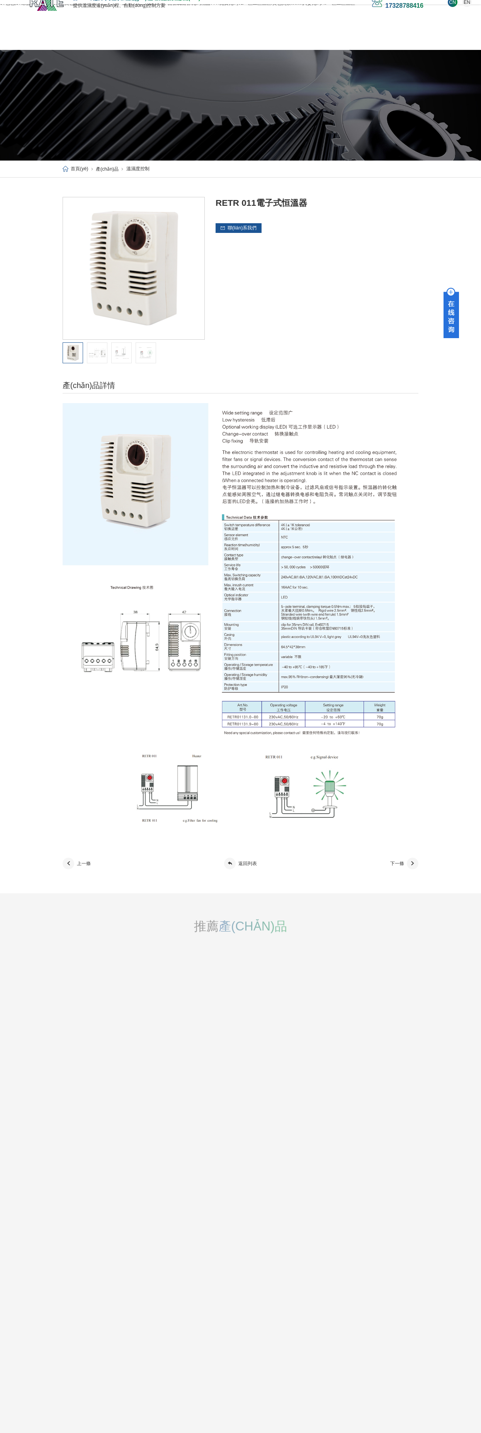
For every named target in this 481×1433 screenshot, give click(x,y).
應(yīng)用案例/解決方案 (229, 36)
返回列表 (240, 863)
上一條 (77, 863)
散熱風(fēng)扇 (128, 1319)
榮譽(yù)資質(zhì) (79, 1310)
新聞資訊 (71, 1301)
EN (413, 14)
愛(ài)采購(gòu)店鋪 (93, 50)
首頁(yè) (81, 36)
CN (399, 14)
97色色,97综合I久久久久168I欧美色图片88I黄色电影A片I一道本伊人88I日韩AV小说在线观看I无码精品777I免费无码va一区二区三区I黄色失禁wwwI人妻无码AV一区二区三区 (240, 1429)
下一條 (404, 863)
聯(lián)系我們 (337, 36)
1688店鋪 (381, 36)
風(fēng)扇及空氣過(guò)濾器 (141, 1310)
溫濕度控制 (138, 168)
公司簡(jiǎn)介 (76, 1292)
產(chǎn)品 (172, 36)
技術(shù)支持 (288, 36)
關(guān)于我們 (125, 36)
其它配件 (122, 1327)
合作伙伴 (71, 1319)
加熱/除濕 (123, 1293)
